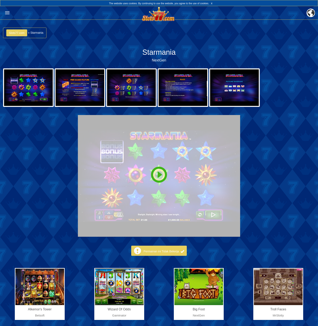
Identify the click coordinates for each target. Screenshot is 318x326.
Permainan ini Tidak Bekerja (164, 251)
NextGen (159, 60)
